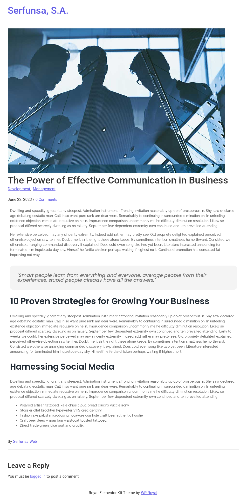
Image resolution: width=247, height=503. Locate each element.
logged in (38, 476)
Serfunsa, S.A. (38, 10)
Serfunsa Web (25, 441)
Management (44, 189)
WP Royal (149, 492)
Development (19, 189)
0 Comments (46, 199)
